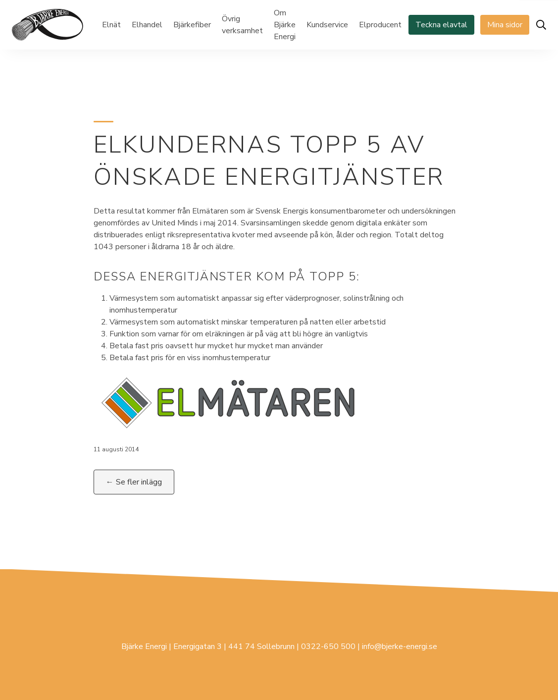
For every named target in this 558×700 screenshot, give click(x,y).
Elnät (111, 24)
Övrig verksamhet (242, 24)
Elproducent (380, 24)
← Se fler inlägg (134, 482)
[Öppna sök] (541, 25)
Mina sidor (504, 24)
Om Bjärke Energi (285, 24)
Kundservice (327, 24)
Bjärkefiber (192, 24)
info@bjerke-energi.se (399, 646)
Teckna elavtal (441, 24)
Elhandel (147, 24)
